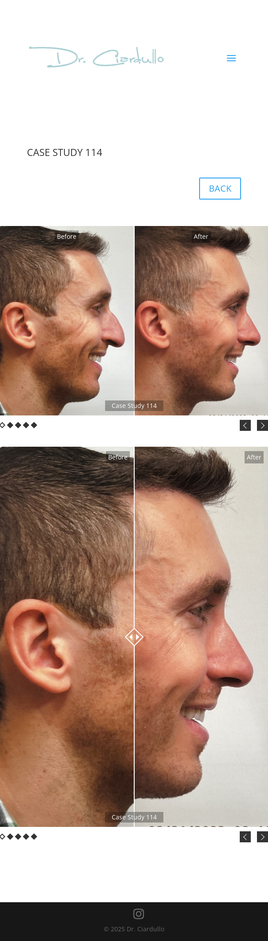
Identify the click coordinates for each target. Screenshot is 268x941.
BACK (220, 188)
